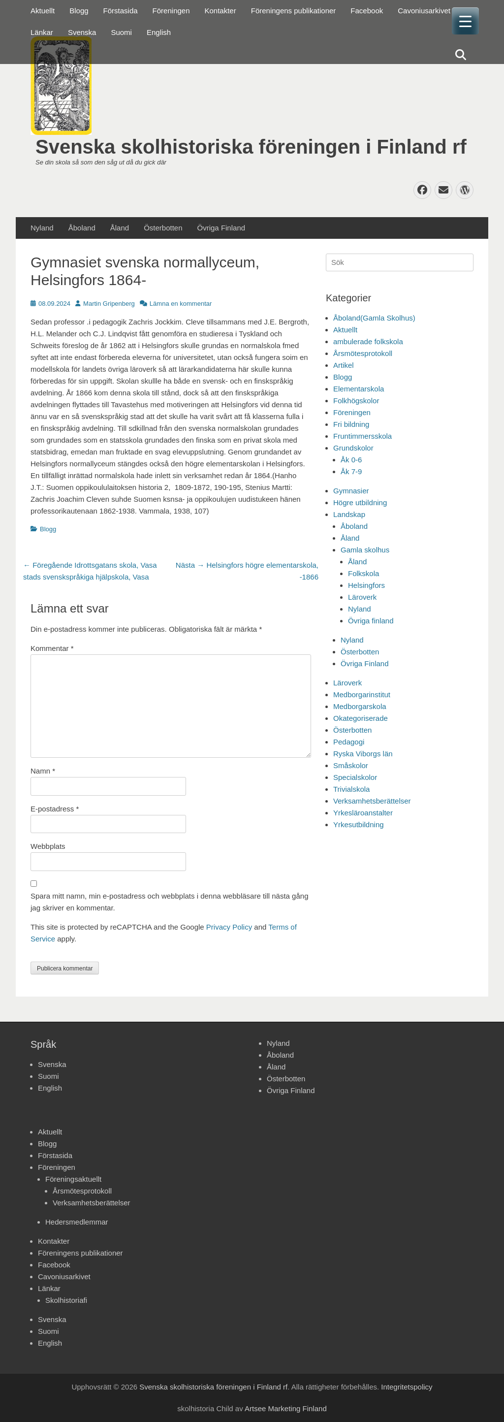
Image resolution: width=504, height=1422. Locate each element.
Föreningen (171, 10)
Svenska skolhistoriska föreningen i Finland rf (251, 147)
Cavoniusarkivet (424, 10)
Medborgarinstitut (361, 694)
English (159, 32)
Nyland (42, 228)
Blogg (78, 10)
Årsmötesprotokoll (362, 353)
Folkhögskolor (356, 400)
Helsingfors (366, 585)
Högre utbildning (360, 502)
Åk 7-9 (351, 471)
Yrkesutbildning (358, 824)
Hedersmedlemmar (76, 1222)
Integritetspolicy (406, 1387)
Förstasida (120, 10)
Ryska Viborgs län (363, 753)
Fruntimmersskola (362, 436)
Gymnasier (351, 490)
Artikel (343, 365)
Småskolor (350, 765)
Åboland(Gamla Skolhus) (374, 318)
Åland (119, 228)
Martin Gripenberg (109, 303)
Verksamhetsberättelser (372, 801)
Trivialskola (351, 789)
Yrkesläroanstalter (363, 812)
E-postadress (55, 809)
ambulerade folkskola (368, 341)
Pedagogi (348, 742)
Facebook (366, 10)
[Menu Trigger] (465, 20)
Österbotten (163, 228)
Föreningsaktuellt (73, 1179)
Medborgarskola (359, 706)
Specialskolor (355, 777)
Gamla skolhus (365, 550)
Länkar (42, 32)
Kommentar (52, 648)
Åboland (81, 228)
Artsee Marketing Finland (286, 1408)
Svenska (82, 32)
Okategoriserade (360, 718)
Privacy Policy (229, 927)
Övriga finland (371, 620)
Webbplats (48, 846)
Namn (43, 771)
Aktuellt (43, 10)
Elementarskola (358, 389)
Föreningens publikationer (293, 10)
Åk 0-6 (351, 459)
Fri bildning (351, 424)
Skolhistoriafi (66, 1300)
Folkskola (363, 573)
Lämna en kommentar (181, 303)
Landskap (349, 514)
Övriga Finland (221, 228)
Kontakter (220, 10)
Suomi (121, 32)
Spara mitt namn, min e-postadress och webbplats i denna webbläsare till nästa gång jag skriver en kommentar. (170, 902)
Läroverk (362, 597)
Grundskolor (353, 448)
